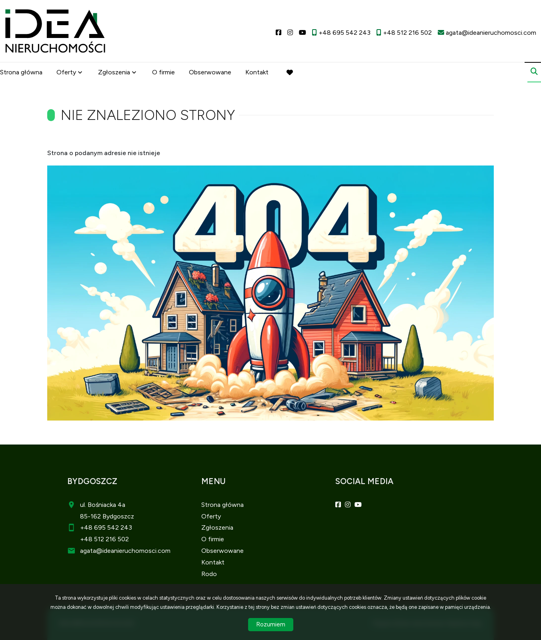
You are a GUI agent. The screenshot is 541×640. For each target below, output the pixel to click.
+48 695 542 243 (106, 527)
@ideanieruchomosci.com (133, 550)
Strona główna (21, 73)
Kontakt (256, 73)
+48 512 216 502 (104, 539)
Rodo (209, 574)
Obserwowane (210, 73)
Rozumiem (270, 624)
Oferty (66, 73)
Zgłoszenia (114, 73)
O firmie (163, 73)
